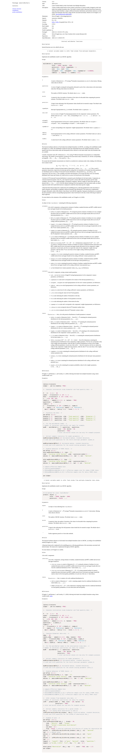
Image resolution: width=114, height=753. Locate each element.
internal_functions (16, 8)
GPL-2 (53, 22)
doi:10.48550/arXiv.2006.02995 (63, 14)
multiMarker (15, 10)
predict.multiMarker (17, 12)
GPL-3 (57, 22)
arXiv (51, 596)
